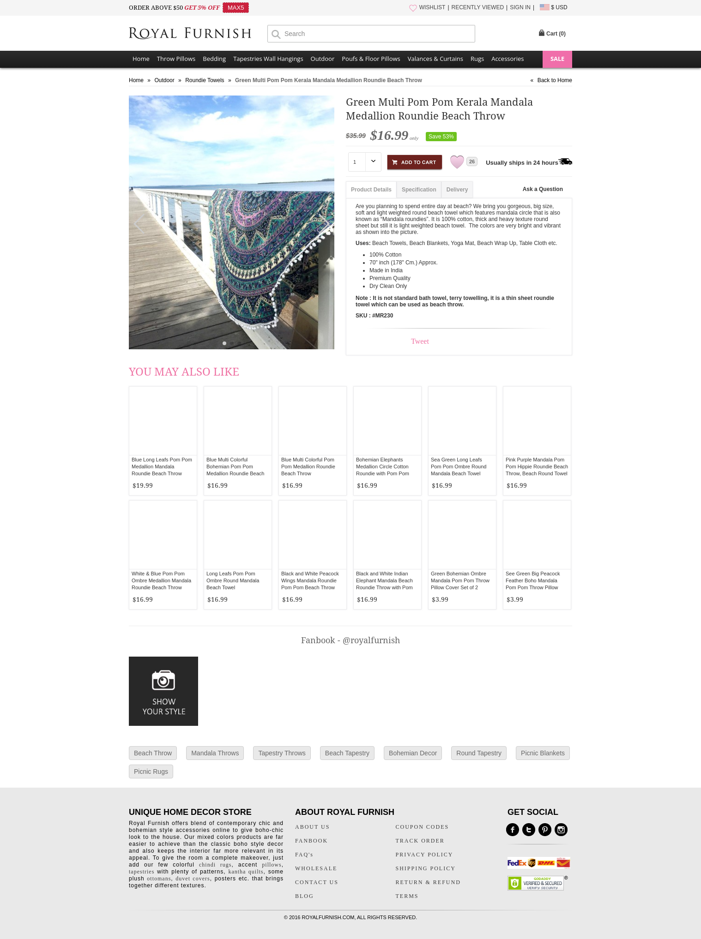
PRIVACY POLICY (424, 854)
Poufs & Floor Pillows (371, 58)
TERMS (407, 896)
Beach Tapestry (347, 753)
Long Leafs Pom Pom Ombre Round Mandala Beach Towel (232, 580)
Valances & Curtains (435, 58)
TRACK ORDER (420, 840)
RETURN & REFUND (428, 882)
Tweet (420, 341)
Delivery (457, 189)
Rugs (477, 58)
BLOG (304, 896)
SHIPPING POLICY (426, 868)
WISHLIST (432, 7)
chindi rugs (215, 864)
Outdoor (323, 58)
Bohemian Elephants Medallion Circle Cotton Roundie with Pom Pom (382, 466)
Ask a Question (543, 189)
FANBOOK (311, 840)
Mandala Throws (215, 753)
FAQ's (304, 854)
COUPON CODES (422, 827)
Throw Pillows (176, 58)
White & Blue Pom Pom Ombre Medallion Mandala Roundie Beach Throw (161, 580)
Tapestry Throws (281, 753)
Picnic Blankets (543, 753)
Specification (419, 189)
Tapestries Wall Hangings (268, 58)
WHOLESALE (316, 868)
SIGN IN (520, 7)
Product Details (371, 189)
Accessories (507, 58)
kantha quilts (245, 871)
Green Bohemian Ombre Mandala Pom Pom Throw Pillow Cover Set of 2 (460, 580)
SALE (557, 58)
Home (141, 58)
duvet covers (192, 878)
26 (472, 161)
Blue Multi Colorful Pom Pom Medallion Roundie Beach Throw (308, 466)
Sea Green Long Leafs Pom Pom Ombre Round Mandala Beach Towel (458, 466)
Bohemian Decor (413, 753)
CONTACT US (316, 882)
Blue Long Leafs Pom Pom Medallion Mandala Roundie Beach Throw (162, 466)
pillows (271, 864)
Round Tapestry (479, 753)
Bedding (214, 58)
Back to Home (555, 80)
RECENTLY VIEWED (478, 7)
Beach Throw (153, 753)
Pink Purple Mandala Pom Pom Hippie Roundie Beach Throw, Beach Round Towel (537, 466)
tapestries (141, 871)
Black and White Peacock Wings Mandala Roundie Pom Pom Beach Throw (310, 580)
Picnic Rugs (151, 771)
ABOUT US (312, 827)
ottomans (159, 878)
